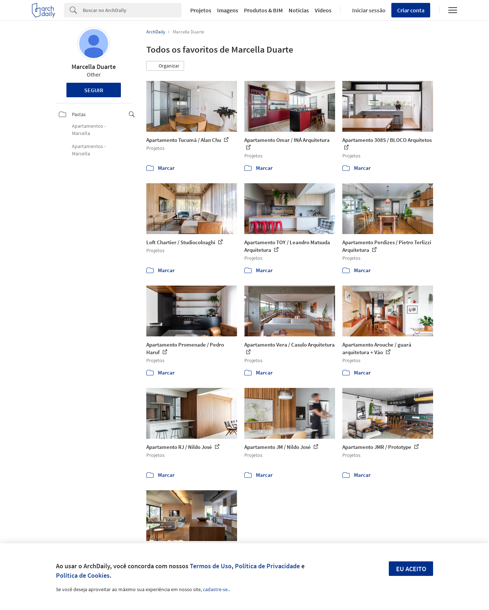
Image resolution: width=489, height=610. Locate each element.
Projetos (200, 10)
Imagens (227, 10)
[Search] (132, 10)
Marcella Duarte (94, 66)
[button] (165, 66)
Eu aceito (411, 569)
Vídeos (323, 10)
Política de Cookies (83, 575)
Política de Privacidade (267, 566)
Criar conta (410, 10)
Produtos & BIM (263, 10)
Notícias (299, 10)
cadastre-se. (216, 589)
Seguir (93, 90)
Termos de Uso (211, 566)
